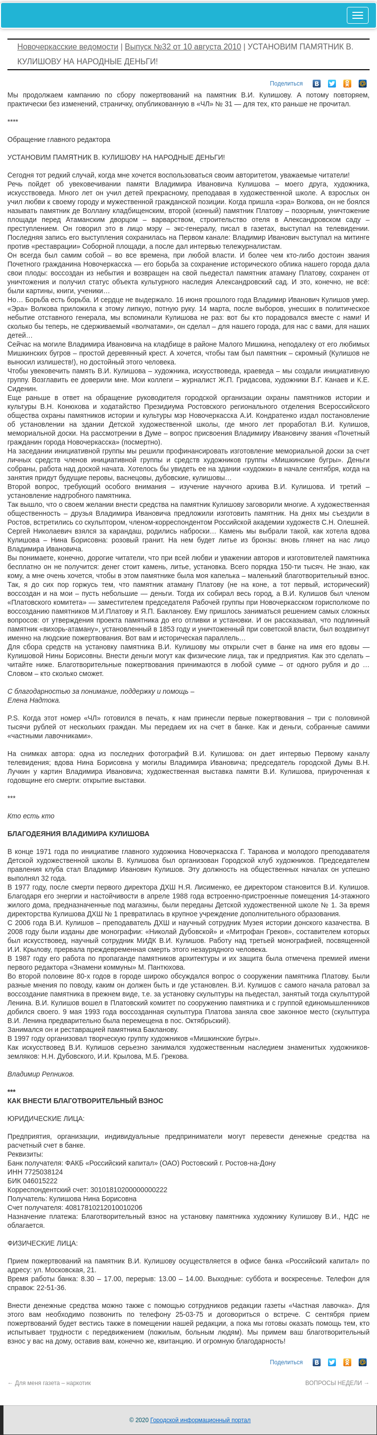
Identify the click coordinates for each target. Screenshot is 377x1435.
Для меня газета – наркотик (49, 1383)
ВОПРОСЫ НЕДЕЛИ (337, 1383)
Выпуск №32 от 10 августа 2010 (183, 47)
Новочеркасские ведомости (67, 47)
